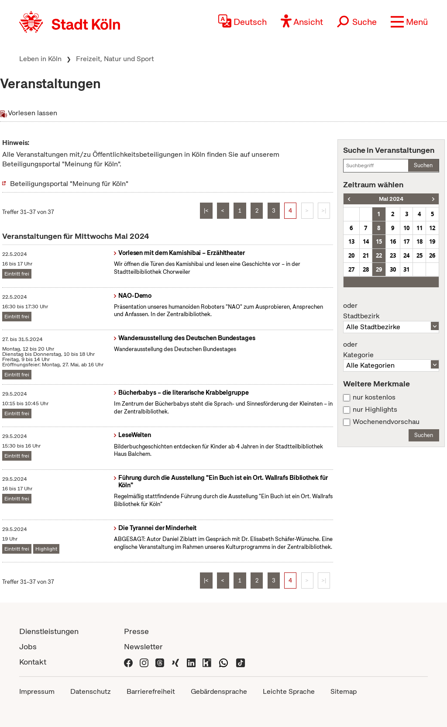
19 (432, 241)
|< (206, 210)
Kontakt (32, 662)
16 (393, 241)
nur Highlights (375, 409)
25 (419, 255)
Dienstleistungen (49, 631)
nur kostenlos (374, 397)
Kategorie (391, 349)
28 (366, 269)
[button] (409, 22)
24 (406, 255)
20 (351, 255)
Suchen (423, 165)
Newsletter (143, 646)
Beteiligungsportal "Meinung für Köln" (69, 183)
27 (351, 269)
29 (379, 269)
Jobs (28, 646)
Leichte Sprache (289, 691)
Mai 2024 (391, 199)
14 (366, 241)
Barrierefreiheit (151, 691)
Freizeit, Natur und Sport (115, 58)
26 (432, 255)
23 (393, 255)
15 (379, 241)
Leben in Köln (40, 58)
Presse (136, 631)
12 (432, 228)
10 (406, 228)
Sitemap (343, 691)
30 (393, 269)
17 (406, 241)
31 (406, 269)
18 (419, 241)
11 (419, 228)
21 (366, 255)
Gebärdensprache (219, 691)
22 (379, 255)
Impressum (37, 691)
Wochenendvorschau (386, 421)
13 (351, 241)
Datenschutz (90, 691)
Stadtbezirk (391, 310)
